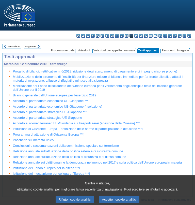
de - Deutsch (98, 36)
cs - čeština (88, 36)
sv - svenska (189, 36)
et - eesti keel (102, 36)
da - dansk (93, 36)
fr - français (117, 36)
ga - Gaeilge (122, 36)
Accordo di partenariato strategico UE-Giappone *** (50, 112)
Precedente (14, 46)
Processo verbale (62, 50)
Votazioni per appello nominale (114, 50)
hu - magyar (146, 36)
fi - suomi (184, 36)
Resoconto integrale (175, 50)
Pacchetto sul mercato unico (33, 140)
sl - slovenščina (180, 36)
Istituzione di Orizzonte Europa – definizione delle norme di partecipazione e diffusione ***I (78, 129)
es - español (83, 36)
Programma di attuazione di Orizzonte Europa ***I (49, 134)
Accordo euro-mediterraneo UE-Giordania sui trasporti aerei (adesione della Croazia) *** (76, 123)
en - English (112, 36)
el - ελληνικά (107, 36)
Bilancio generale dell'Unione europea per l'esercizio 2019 (54, 95)
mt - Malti (151, 36)
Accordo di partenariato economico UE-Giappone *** (50, 101)
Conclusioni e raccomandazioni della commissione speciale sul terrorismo (66, 146)
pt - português (165, 36)
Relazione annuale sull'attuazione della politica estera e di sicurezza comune (68, 151)
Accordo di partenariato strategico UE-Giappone (47, 118)
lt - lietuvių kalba (141, 36)
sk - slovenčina (175, 36)
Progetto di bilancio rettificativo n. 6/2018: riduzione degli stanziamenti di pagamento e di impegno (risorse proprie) (95, 71)
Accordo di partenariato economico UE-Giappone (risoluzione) (57, 106)
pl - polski (160, 36)
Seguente (30, 46)
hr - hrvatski (126, 36)
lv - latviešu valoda (136, 36)
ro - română (170, 36)
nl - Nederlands (155, 36)
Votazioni (84, 50)
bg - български (78, 36)
